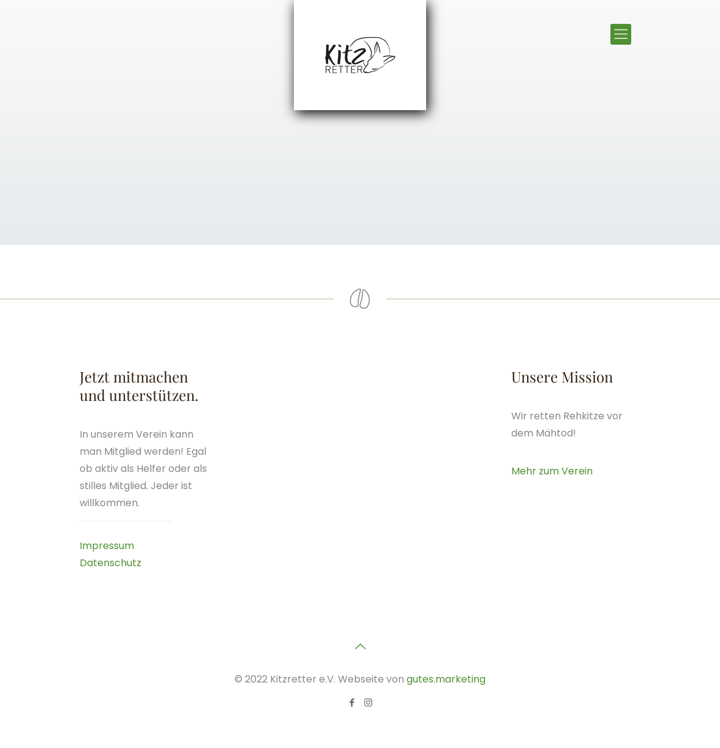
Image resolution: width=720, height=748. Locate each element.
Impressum (107, 546)
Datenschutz (110, 563)
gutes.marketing (446, 679)
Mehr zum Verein (552, 471)
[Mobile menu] (620, 34)
